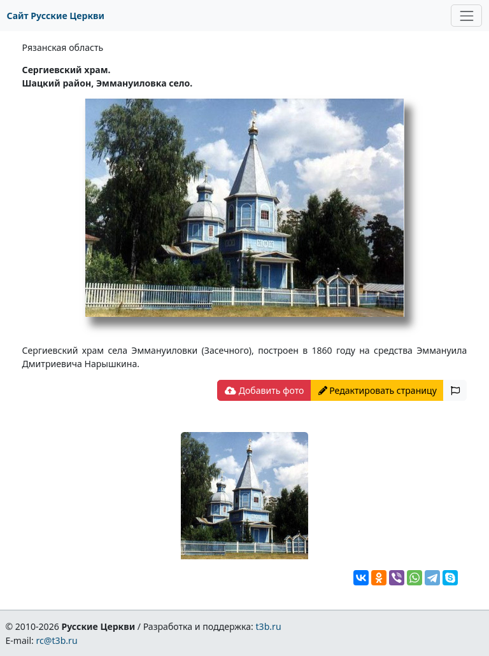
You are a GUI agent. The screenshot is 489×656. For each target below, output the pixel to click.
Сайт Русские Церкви (55, 16)
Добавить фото (264, 390)
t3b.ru (268, 626)
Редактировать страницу (377, 390)
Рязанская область (63, 47)
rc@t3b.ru (57, 640)
